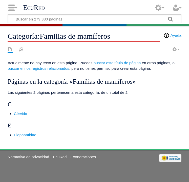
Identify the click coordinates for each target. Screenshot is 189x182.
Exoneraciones (83, 157)
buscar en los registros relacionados (38, 68)
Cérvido (20, 113)
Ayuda (176, 35)
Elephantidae (25, 135)
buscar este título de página (117, 63)
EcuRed (34, 7)
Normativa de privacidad (28, 157)
